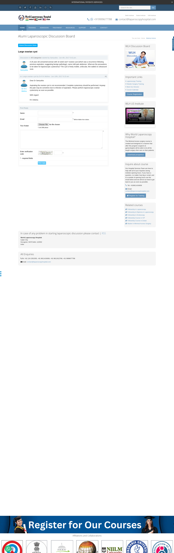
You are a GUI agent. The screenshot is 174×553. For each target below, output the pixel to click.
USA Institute (152, 15)
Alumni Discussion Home (28, 45)
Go (153, 8)
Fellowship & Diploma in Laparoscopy (139, 212)
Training (32, 28)
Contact (104, 28)
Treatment (57, 28)
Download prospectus (136, 155)
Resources (70, 28)
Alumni (93, 28)
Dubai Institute (140, 15)
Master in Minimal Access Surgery (138, 223)
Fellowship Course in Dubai (136, 221)
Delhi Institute (129, 15)
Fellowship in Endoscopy (135, 215)
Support (82, 28)
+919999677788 (103, 19)
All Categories (36, 58)
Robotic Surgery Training (135, 84)
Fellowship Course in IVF (135, 218)
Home (22, 28)
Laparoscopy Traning (134, 81)
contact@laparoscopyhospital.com (137, 19)
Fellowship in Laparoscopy (135, 209)
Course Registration (134, 94)
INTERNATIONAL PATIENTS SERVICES (87, 2)
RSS (104, 233)
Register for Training (135, 196)
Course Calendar (132, 90)
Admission (44, 28)
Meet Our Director (133, 87)
